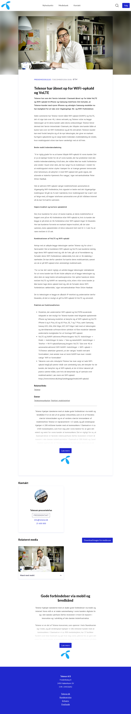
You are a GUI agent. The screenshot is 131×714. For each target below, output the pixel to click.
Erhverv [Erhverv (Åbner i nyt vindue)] (65, 701)
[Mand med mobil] (41, 559)
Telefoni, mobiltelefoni (60, 400)
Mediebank (63, 5)
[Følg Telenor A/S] (126, 5)
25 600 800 (41, 523)
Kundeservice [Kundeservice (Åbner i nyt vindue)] (65, 697)
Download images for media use (97, 540)
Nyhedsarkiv (48, 5)
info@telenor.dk (41, 520)
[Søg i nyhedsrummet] (117, 5)
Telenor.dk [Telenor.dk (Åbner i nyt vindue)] (65, 694)
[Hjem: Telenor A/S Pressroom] (5, 5)
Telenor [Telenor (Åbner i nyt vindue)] (37, 389)
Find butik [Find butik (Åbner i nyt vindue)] (65, 704)
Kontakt (77, 5)
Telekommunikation (42, 400)
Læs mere (65, 450)
